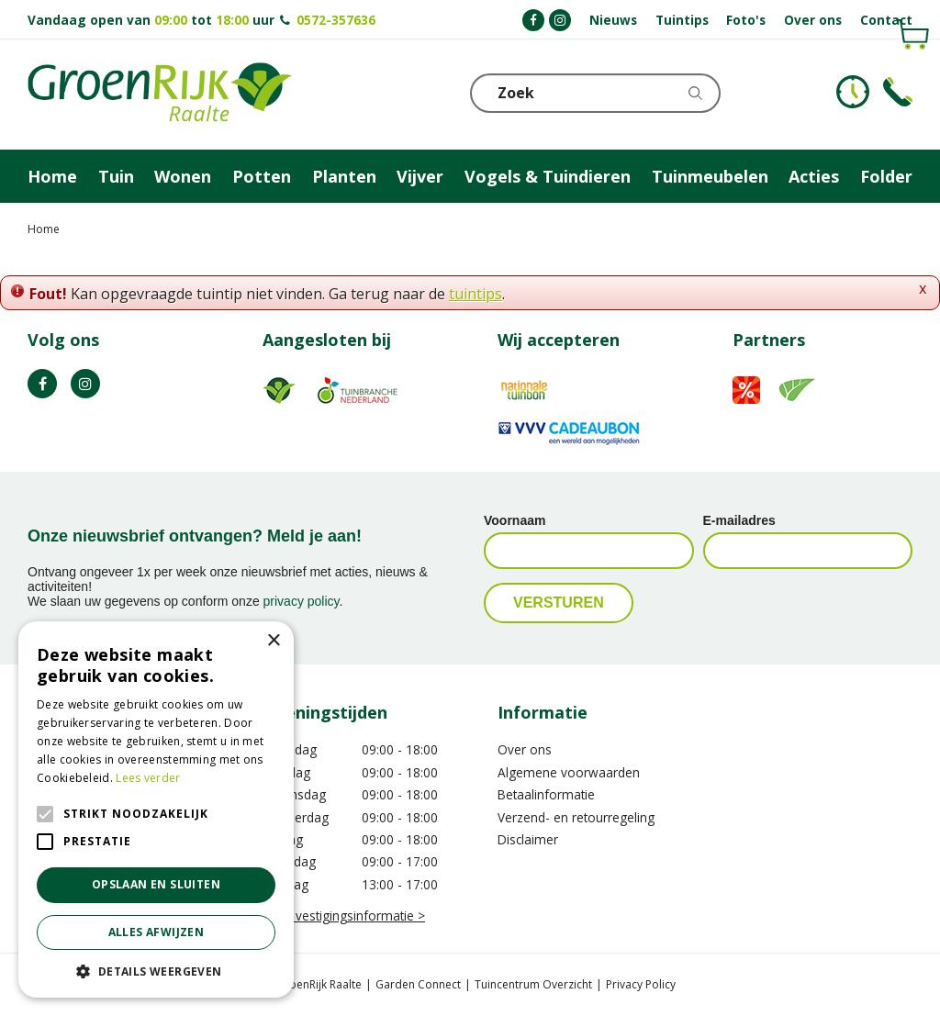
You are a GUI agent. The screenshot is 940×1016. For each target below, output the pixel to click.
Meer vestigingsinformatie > (344, 915)
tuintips (475, 294)
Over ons (525, 749)
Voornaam (514, 520)
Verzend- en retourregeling (576, 817)
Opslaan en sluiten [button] (156, 884)
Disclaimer (528, 839)
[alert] (156, 809)
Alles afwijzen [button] (156, 932)
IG (85, 383)
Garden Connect (418, 984)
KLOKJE (852, 91)
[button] (156, 970)
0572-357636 (336, 19)
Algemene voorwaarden (569, 772)
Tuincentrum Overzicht (533, 984)
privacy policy (301, 601)
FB (42, 383)
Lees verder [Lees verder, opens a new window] (148, 778)
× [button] (273, 641)
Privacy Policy (641, 984)
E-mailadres (739, 520)
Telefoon (897, 91)
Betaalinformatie (546, 794)
